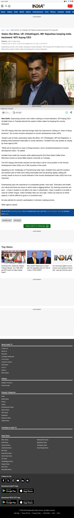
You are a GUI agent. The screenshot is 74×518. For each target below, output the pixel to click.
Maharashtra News (42, 440)
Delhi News (4, 442)
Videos (9, 12)
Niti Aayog (17, 220)
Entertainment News (7, 407)
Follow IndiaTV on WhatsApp (37, 226)
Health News (5, 420)
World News (5, 399)
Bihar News (4, 440)
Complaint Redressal (7, 356)
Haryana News (5, 445)
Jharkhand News (6, 448)
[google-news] (27, 480)
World (22, 12)
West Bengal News (42, 448)
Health (68, 12)
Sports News (5, 410)
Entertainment (38, 12)
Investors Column (6, 362)
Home (3, 12)
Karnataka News (6, 469)
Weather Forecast (6, 383)
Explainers (4, 415)
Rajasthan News (42, 442)
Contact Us (4, 348)
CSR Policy (46, 513)
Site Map (16, 513)
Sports (28, 12)
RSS (58, 513)
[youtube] (18, 480)
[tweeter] (8, 480)
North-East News (6, 453)
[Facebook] (3, 480)
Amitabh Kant (6, 220)
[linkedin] (23, 480)
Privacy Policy (36, 513)
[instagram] (13, 480)
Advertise (4, 354)
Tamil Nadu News (6, 456)
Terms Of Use (26, 513)
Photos (53, 12)
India (16, 12)
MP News (4, 450)
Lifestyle (61, 12)
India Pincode (5, 385)
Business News (6, 418)
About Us (4, 351)
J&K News (4, 467)
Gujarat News (5, 464)
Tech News (4, 412)
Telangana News (42, 445)
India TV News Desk (14, 41)
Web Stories (5, 373)
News (2, 30)
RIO (53, 513)
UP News (4, 458)
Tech (46, 12)
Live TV (3, 367)
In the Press (5, 359)
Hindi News (4, 364)
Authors (3, 370)
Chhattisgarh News (7, 461)
